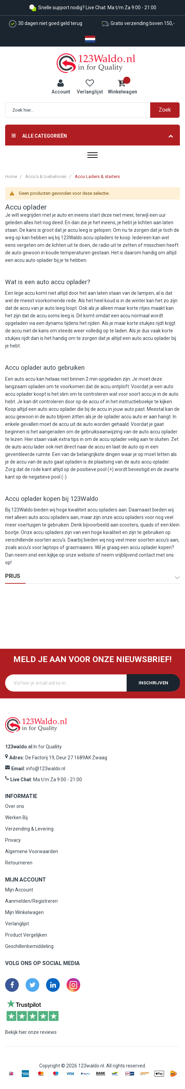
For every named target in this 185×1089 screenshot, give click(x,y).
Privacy (13, 840)
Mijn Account (19, 889)
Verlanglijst (17, 923)
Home (11, 176)
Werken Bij (16, 817)
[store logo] (96, 62)
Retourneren (18, 862)
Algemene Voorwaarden (31, 851)
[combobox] (96, 110)
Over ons (14, 806)
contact (147, 555)
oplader (35, 207)
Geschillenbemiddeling (29, 946)
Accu (13, 207)
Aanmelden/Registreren (31, 901)
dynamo (54, 323)
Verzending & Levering (29, 829)
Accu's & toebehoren (46, 176)
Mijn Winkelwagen (24, 912)
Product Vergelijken (26, 935)
